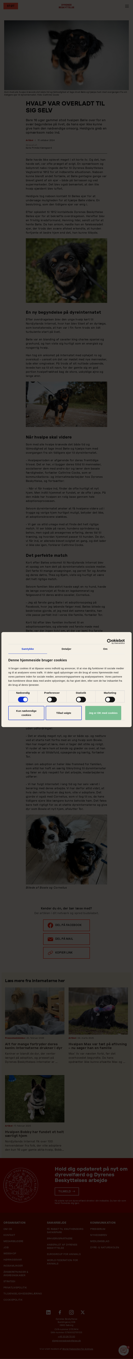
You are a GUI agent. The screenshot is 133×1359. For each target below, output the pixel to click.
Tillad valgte (63, 712)
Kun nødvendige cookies (26, 712)
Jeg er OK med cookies (103, 712)
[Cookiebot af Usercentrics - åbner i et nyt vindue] (109, 641)
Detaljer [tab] (66, 648)
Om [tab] (105, 648)
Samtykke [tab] (28, 648)
